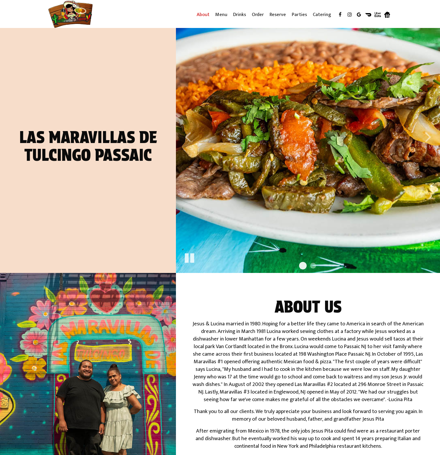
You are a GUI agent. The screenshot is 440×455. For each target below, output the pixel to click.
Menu (221, 14)
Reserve (278, 14)
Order (258, 14)
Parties (299, 14)
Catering (322, 14)
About (203, 14)
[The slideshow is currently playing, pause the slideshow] (189, 257)
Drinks (239, 14)
